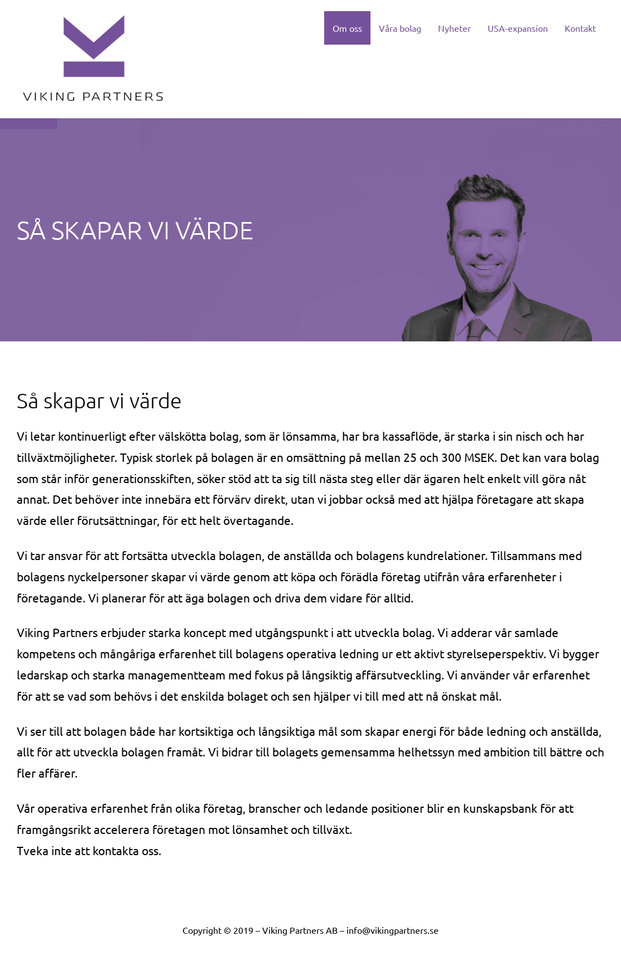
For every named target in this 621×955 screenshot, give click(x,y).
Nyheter (454, 27)
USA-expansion (518, 27)
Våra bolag (400, 27)
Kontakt (580, 27)
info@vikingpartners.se (392, 929)
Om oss (347, 27)
